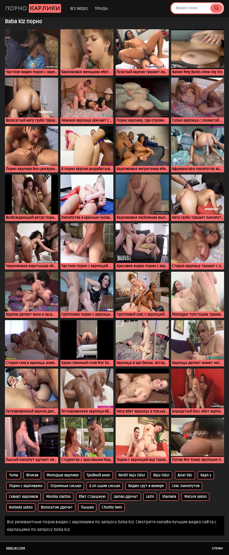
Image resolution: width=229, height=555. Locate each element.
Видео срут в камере (146, 486)
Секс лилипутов (185, 486)
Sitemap (217, 548)
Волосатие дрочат (57, 507)
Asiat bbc (185, 475)
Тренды (101, 8)
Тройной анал (98, 475)
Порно (33, 8)
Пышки (87, 507)
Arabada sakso (21, 507)
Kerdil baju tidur (131, 475)
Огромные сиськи (65, 486)
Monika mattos (58, 496)
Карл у (205, 475)
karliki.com (15, 549)
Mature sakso (195, 496)
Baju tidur (161, 475)
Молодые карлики (62, 475)
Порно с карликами (25, 486)
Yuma (13, 475)
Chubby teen (112, 507)
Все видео (79, 8)
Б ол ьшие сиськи (104, 486)
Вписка (32, 475)
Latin (150, 496)
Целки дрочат (126, 496)
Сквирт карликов (23, 496)
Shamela (169, 496)
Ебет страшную (92, 496)
